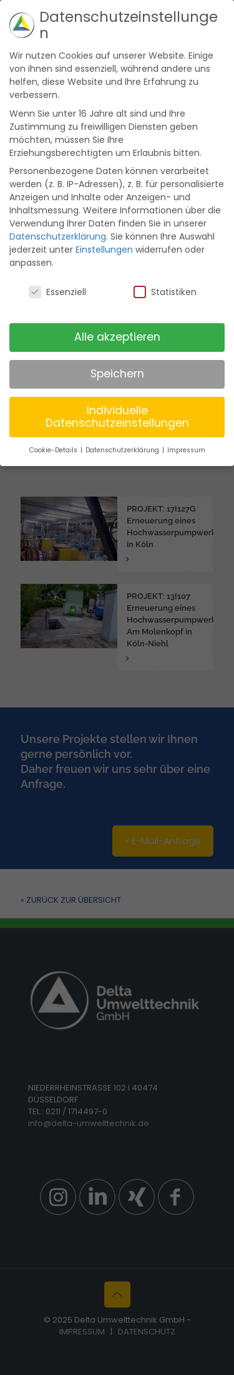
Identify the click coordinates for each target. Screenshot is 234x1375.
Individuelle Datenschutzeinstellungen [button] (117, 395)
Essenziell (57, 271)
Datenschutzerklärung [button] (123, 429)
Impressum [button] (186, 429)
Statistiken (165, 271)
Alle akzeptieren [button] (117, 315)
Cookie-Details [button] (54, 429)
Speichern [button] (117, 352)
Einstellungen (104, 228)
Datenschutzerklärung (57, 215)
